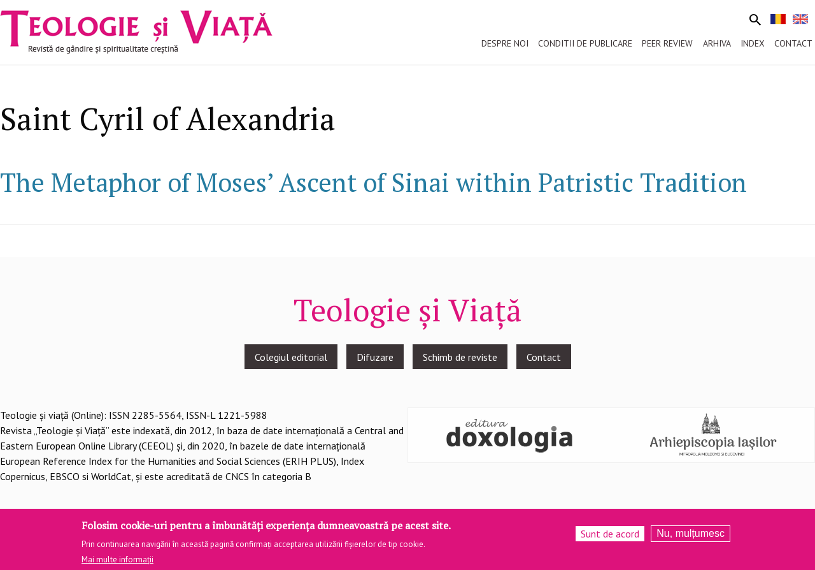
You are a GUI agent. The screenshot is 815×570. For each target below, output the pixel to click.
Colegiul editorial (291, 357)
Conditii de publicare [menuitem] (585, 43)
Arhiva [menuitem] (717, 43)
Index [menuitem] (753, 43)
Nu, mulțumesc (690, 537)
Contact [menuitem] (793, 43)
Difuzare (375, 357)
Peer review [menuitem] (667, 43)
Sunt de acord (610, 538)
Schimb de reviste (460, 357)
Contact (544, 357)
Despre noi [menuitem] (504, 43)
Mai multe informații (117, 564)
